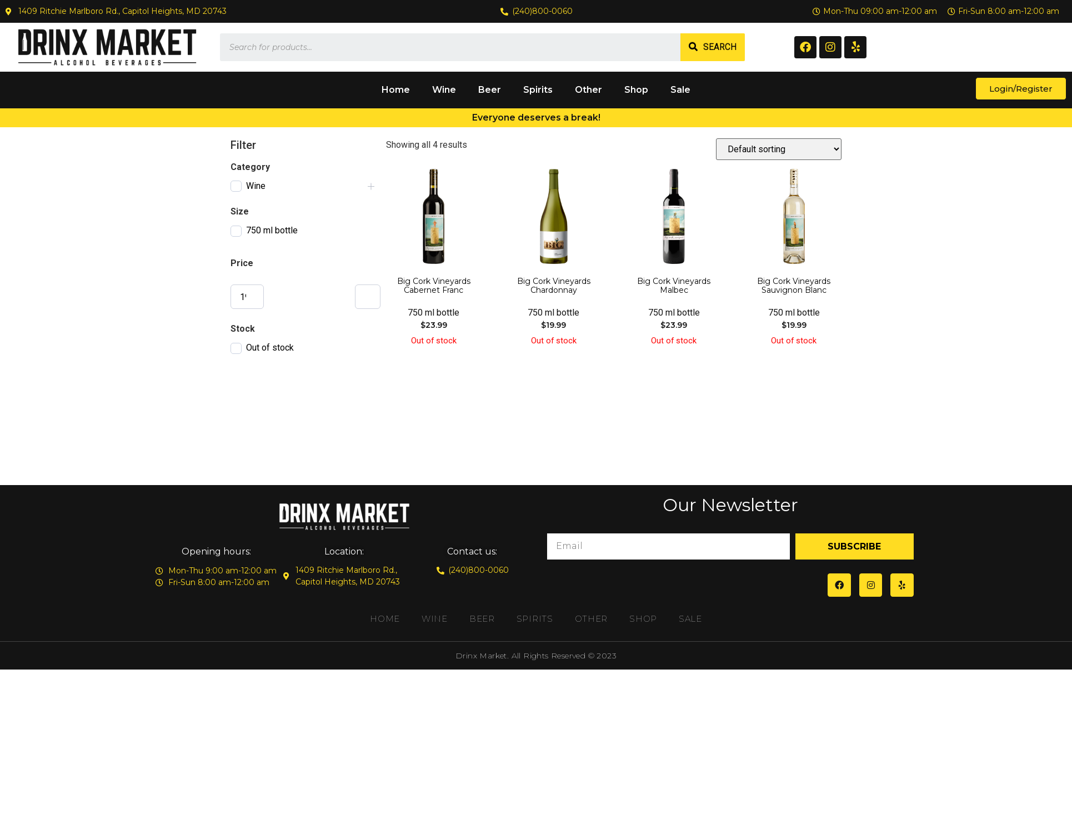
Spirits (538, 89)
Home (396, 89)
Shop (636, 89)
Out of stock (270, 347)
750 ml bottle (272, 230)
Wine (444, 89)
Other (588, 89)
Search (720, 47)
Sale (680, 89)
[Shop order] (778, 149)
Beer (489, 89)
